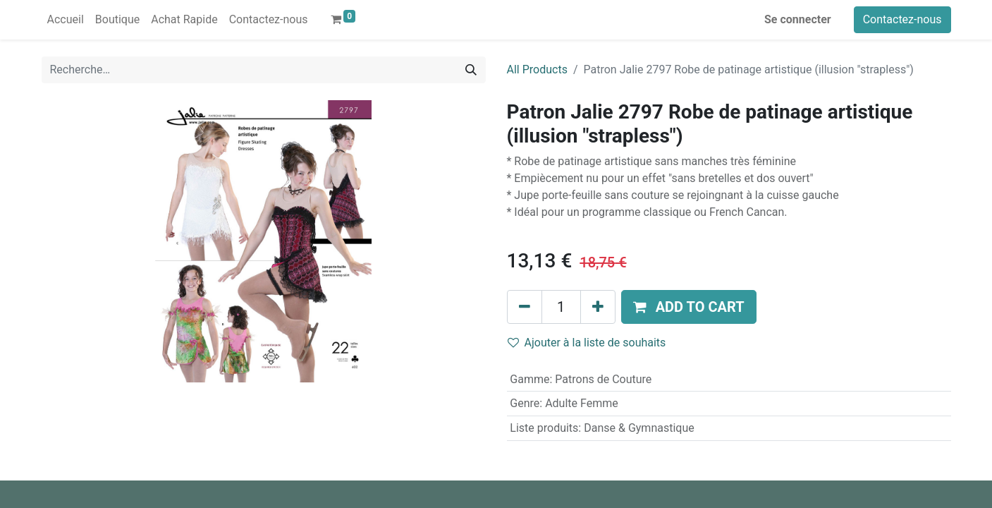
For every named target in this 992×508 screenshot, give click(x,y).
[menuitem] (66, 20)
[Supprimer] (524, 307)
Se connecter (797, 19)
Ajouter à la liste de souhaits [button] (587, 342)
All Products (537, 69)
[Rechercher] (471, 69)
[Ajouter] (598, 307)
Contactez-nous (902, 19)
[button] (689, 307)
